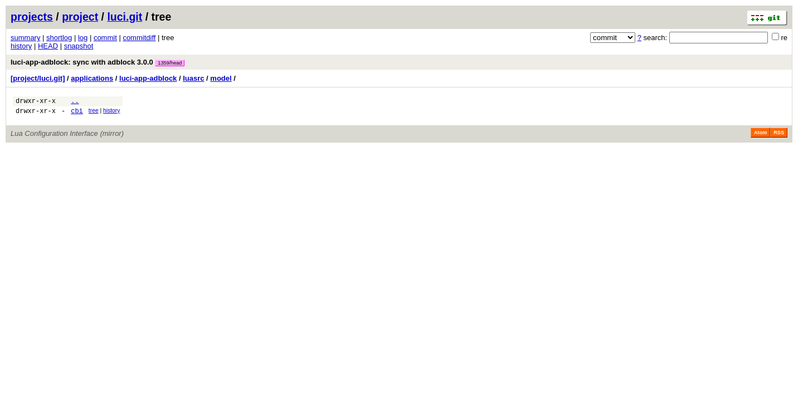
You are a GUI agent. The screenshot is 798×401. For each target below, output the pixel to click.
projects (32, 17)
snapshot (79, 46)
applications (92, 78)
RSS (778, 136)
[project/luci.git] (38, 78)
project (80, 17)
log (82, 37)
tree (94, 112)
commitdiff (139, 37)
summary (25, 37)
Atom (760, 136)
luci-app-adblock (148, 78)
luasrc (193, 78)
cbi (77, 114)
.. (75, 102)
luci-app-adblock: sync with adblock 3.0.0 (97, 62)
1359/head (170, 63)
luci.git (124, 17)
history (21, 46)
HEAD (48, 46)
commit (105, 37)
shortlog (59, 37)
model (220, 78)
